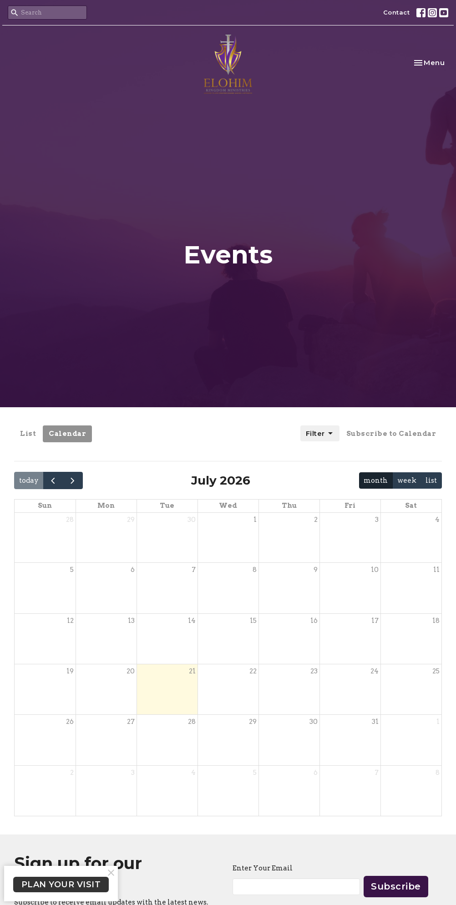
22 (253, 671)
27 (131, 722)
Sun (45, 505)
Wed (228, 505)
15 (253, 621)
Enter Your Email (263, 868)
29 (131, 520)
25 (436, 671)
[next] (73, 480)
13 (131, 621)
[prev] (53, 480)
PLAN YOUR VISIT (61, 885)
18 (436, 621)
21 (192, 671)
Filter (320, 433)
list (431, 480)
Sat (411, 505)
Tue (167, 505)
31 (375, 722)
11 (436, 570)
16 (314, 621)
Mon (106, 505)
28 (70, 520)
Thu (289, 505)
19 (70, 671)
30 (191, 520)
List (28, 434)
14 (192, 621)
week (406, 480)
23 (314, 671)
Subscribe (396, 886)
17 (375, 621)
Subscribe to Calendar (391, 434)
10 (375, 570)
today (29, 480)
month (376, 480)
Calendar (67, 434)
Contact (396, 12)
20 (131, 671)
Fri (350, 505)
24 (374, 671)
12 (70, 621)
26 (70, 722)
